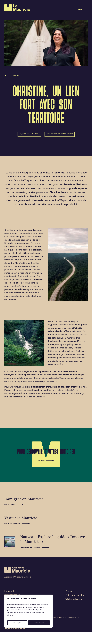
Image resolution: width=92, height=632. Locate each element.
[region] (28, 611)
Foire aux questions (75, 595)
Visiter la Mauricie (74, 599)
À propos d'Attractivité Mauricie (17, 577)
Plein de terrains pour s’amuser (59, 134)
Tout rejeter (17, 623)
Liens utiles (10, 591)
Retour (16, 75)
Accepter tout (39, 623)
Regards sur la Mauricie (29, 134)
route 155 (59, 172)
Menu (80, 9)
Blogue (41, 460)
